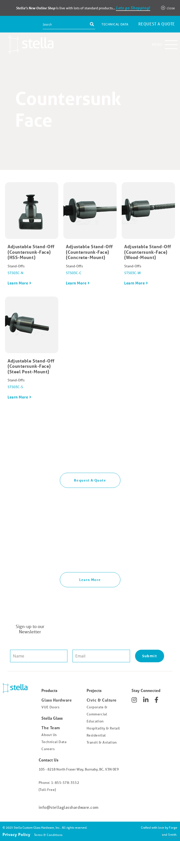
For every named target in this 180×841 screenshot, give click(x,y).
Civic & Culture (102, 700)
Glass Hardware (56, 700)
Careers (48, 749)
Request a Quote (156, 23)
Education (95, 721)
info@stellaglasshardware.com (69, 807)
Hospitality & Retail (103, 728)
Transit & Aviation (102, 742)
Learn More (18, 282)
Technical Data (114, 24)
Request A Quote (90, 480)
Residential (96, 735)
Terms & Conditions (48, 835)
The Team (50, 727)
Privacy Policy (17, 834)
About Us (49, 735)
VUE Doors (50, 707)
